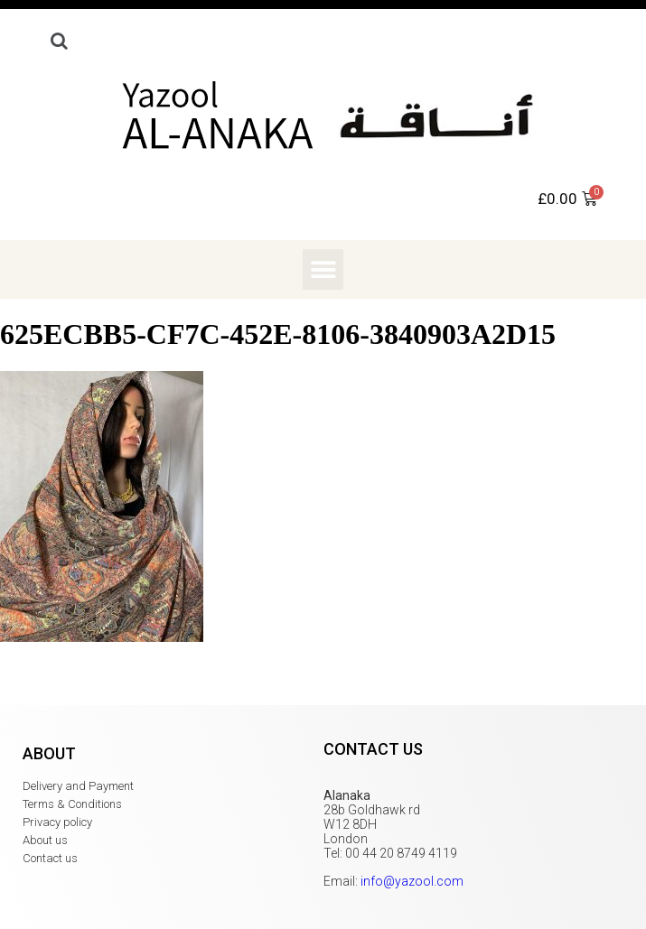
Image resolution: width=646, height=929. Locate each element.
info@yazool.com (411, 881)
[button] (323, 269)
